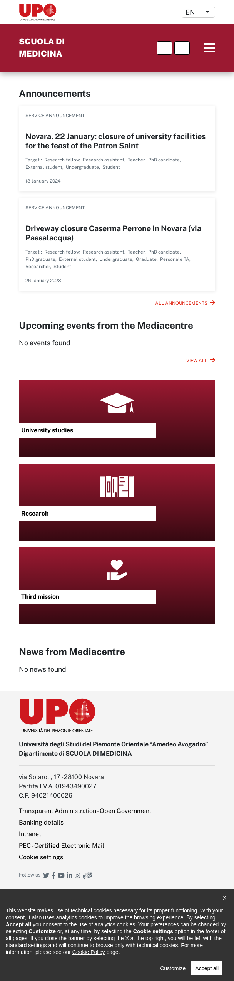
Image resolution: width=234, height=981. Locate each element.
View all (196, 360)
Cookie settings (41, 857)
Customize (173, 968)
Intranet (30, 834)
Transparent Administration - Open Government (85, 811)
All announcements (181, 303)
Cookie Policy (88, 952)
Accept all (207, 968)
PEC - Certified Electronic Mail (61, 845)
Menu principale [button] (203, 48)
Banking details (41, 822)
